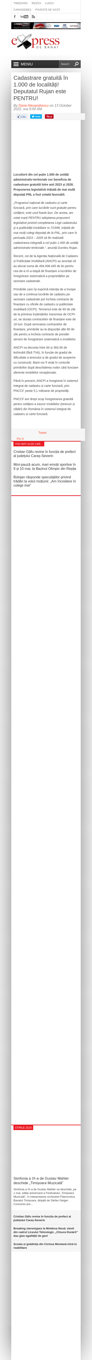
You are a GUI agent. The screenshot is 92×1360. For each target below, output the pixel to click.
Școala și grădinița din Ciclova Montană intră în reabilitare (45, 1245)
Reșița (36, 3)
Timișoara (20, 3)
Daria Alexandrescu (33, 105)
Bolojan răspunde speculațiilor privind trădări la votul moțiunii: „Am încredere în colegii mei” (44, 481)
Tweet (42, 432)
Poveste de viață (47, 9)
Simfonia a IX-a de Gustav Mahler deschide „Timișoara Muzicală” (41, 1180)
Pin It (20, 439)
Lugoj (49, 3)
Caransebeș (22, 9)
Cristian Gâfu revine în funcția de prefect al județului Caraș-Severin (42, 1218)
